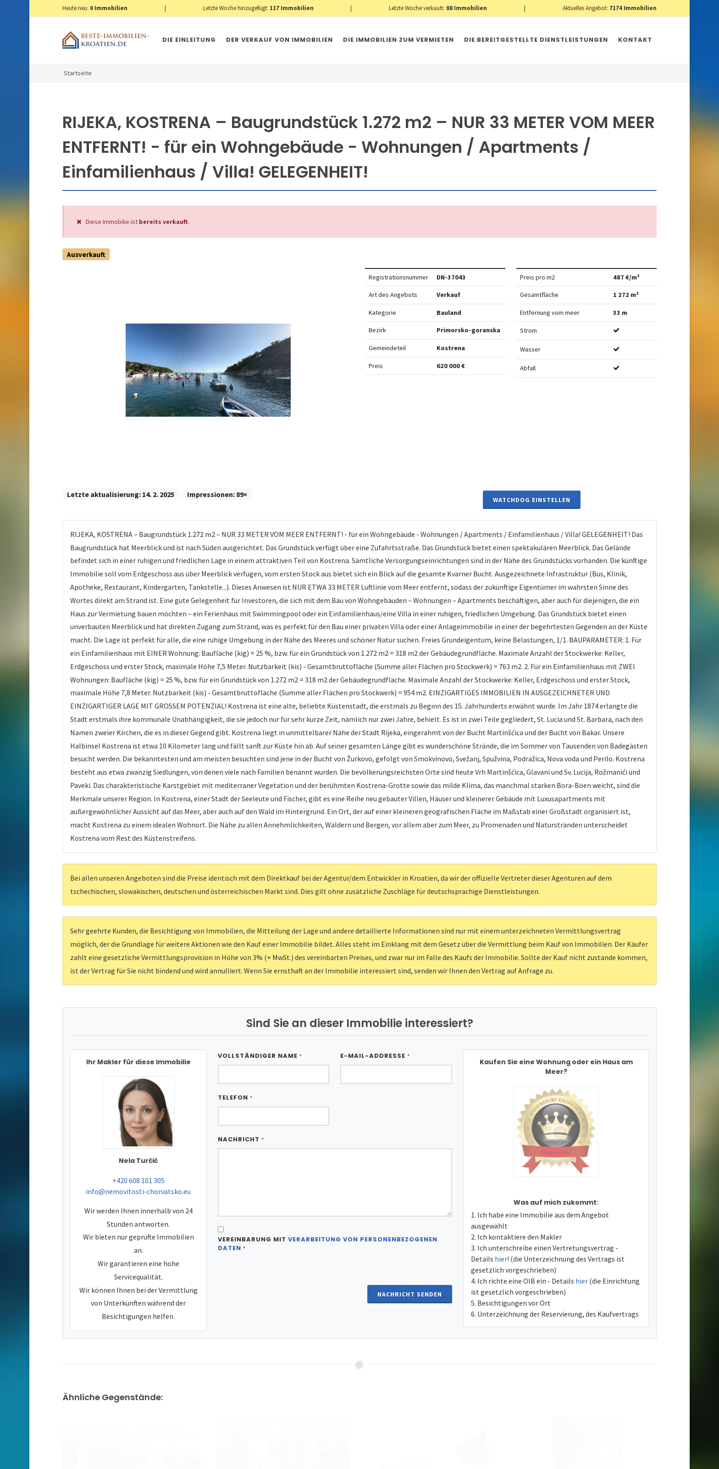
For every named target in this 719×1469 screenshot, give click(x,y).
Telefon (235, 1097)
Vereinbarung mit (327, 1244)
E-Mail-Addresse (375, 1055)
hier (501, 1258)
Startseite (78, 73)
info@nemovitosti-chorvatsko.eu (138, 1191)
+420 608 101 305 (138, 1180)
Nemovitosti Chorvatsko (298, 1459)
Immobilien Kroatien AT (225, 1459)
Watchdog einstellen (531, 500)
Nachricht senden (409, 1294)
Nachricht (241, 1139)
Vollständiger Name (260, 1055)
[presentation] (287, 1283)
